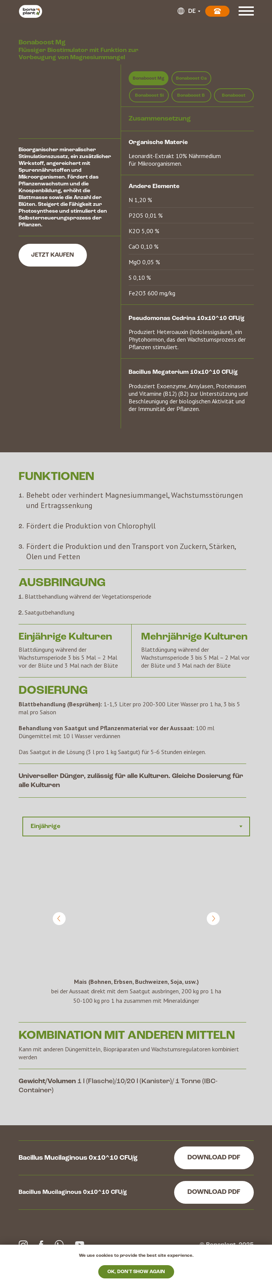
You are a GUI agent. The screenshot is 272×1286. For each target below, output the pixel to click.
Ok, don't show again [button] (136, 1271)
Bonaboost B (191, 95)
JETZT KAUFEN (52, 255)
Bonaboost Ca (191, 78)
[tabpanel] (136, 935)
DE (192, 11)
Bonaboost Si (149, 95)
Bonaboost (233, 95)
